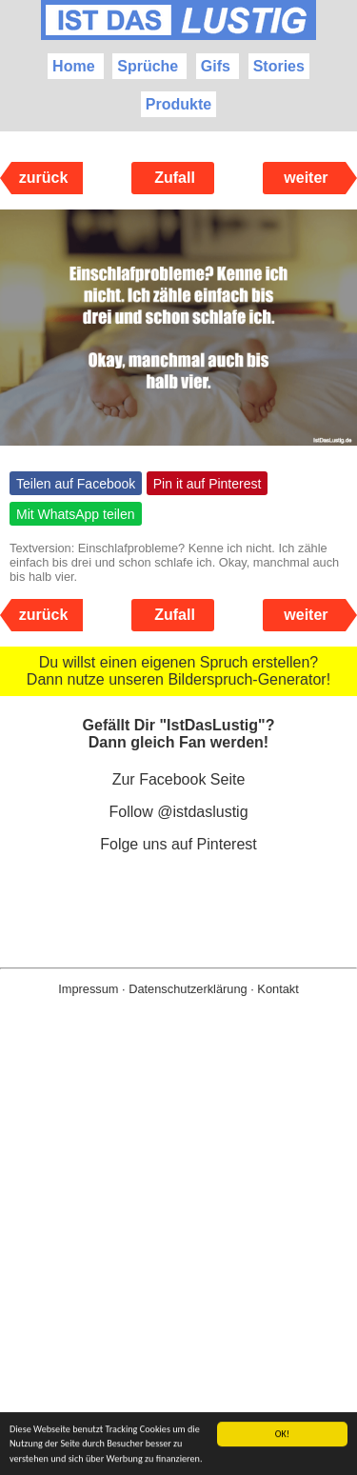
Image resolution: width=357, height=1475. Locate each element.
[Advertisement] (178, 1266)
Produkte (178, 104)
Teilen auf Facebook (75, 483)
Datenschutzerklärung (188, 989)
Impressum (88, 989)
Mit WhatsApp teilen (75, 514)
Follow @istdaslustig (178, 812)
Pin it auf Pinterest (207, 483)
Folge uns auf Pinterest (178, 844)
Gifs (215, 66)
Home (73, 66)
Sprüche (147, 66)
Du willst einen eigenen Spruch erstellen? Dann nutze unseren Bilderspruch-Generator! (178, 671)
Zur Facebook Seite (179, 779)
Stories (279, 66)
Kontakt (277, 989)
